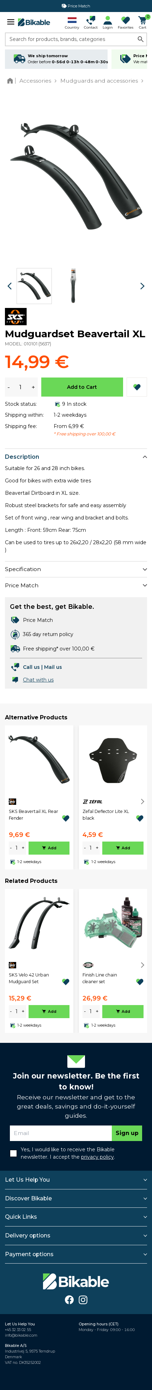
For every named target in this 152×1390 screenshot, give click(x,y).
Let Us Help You (27, 1179)
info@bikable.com (21, 1335)
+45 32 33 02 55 (18, 1329)
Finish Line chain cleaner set (100, 978)
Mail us (53, 667)
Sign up (127, 1133)
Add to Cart (82, 387)
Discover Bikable (28, 1198)
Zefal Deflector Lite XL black (106, 814)
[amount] (17, 848)
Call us (31, 667)
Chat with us (38, 680)
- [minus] (11, 848)
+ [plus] (23, 848)
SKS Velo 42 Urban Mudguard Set (29, 978)
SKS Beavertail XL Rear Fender (33, 814)
